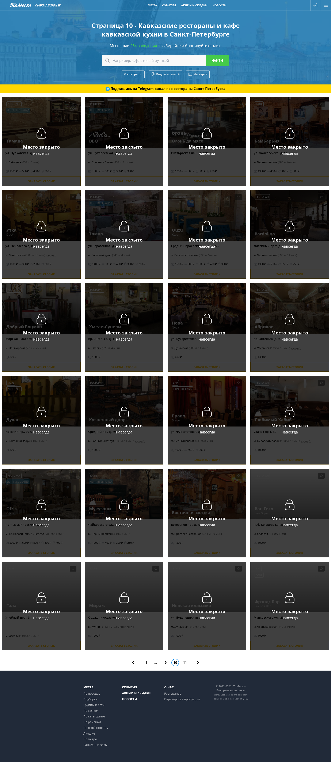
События (129, 687)
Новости (129, 699)
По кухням (90, 711)
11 (185, 662)
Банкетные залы (95, 745)
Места (88, 687)
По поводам (91, 693)
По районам (92, 722)
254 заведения (143, 45)
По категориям (94, 716)
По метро (90, 739)
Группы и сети (93, 705)
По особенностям (96, 728)
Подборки (90, 699)
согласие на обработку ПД (234, 698)
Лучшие (89, 733)
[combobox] (165, 60)
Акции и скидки (136, 693)
